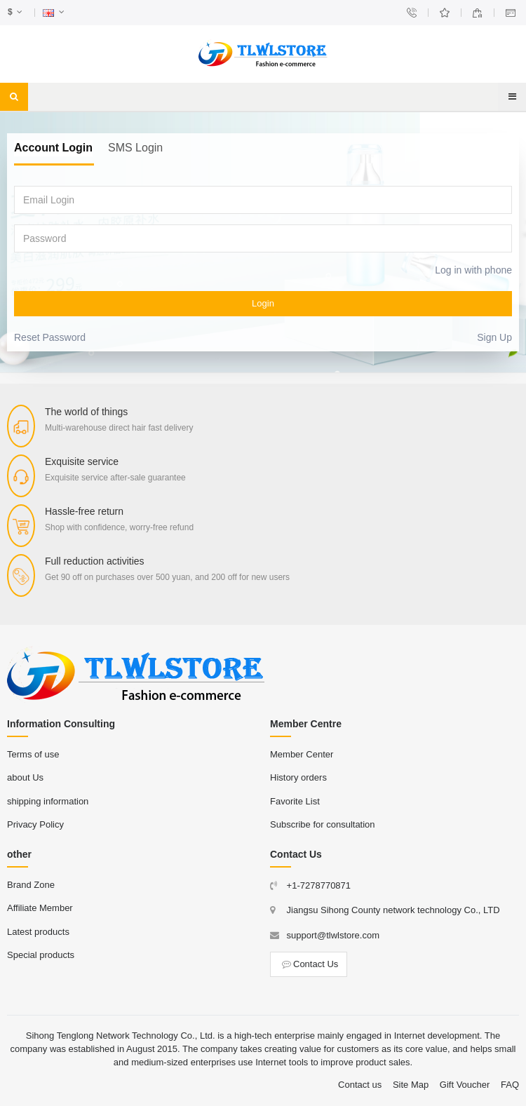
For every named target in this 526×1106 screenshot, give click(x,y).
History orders (298, 777)
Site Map (411, 1084)
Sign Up (494, 337)
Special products (40, 955)
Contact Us (308, 964)
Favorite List (295, 801)
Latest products (38, 931)
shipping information (47, 801)
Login (263, 303)
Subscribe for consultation (322, 824)
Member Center (301, 754)
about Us (25, 777)
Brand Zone (31, 884)
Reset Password (50, 337)
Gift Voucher (465, 1084)
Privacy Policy (35, 824)
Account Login (53, 148)
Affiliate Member (40, 908)
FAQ (510, 1084)
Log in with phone (473, 270)
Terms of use (33, 754)
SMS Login (135, 148)
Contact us (360, 1084)
